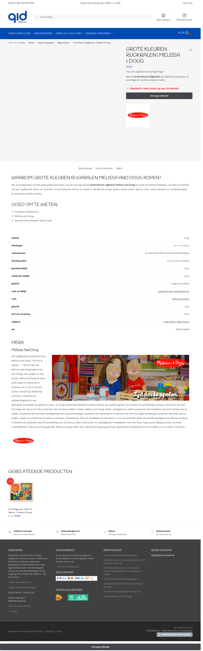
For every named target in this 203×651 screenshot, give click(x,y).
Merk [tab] (119, 166)
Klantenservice (184, 17)
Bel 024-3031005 (25, 2)
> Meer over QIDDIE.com (19, 580)
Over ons (188, 2)
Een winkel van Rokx (183, 626)
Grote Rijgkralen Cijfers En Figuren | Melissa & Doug (20, 509)
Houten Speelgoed (46, 41)
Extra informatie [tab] (104, 166)
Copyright (49, 629)
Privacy (59, 629)
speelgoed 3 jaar (165, 289)
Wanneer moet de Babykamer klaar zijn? (122, 590)
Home (22, 41)
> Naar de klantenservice (67, 565)
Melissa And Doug (180, 297)
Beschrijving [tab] (85, 166)
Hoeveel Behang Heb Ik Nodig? (118, 594)
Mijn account (163, 17)
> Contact (12, 609)
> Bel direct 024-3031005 (19, 604)
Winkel (31, 41)
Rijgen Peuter (63, 41)
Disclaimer (37, 629)
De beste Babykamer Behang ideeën (120, 577)
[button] (185, 33)
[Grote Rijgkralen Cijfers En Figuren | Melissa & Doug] (190, 48)
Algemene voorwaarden (19, 629)
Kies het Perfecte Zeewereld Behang (120, 553)
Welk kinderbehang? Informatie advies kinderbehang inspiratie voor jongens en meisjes (122, 569)
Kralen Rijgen (170, 320)
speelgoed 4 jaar (181, 289)
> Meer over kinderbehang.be (22, 585)
